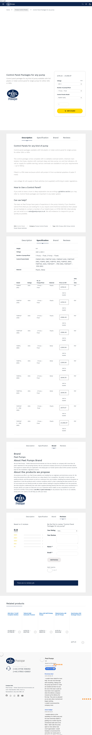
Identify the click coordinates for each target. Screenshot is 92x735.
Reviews (66, 138)
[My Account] (86, 4)
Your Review (51, 535)
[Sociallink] (7, 695)
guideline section (64, 191)
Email (49, 552)
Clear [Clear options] (81, 80)
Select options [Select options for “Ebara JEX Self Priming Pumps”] (51, 632)
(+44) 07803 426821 (22, 671)
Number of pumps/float (64, 87)
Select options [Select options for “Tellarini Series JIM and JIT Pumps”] (67, 632)
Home (8, 9)
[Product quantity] (63, 104)
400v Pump (66, 226)
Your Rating (51, 530)
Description (27, 138)
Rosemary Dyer (49, 674)
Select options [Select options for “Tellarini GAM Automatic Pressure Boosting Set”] (35, 632)
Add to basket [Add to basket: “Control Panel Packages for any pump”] (64, 294)
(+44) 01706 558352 (21, 669)
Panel (19, 228)
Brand (55, 138)
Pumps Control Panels (21, 9)
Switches (24, 228)
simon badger (49, 709)
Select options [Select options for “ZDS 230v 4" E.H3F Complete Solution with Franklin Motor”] (19, 632)
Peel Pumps (49, 658)
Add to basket (71, 111)
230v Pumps (59, 226)
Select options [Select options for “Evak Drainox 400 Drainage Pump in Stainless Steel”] (82, 642)
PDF (75, 406)
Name (50, 547)
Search (83, 4)
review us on (50, 668)
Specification (43, 138)
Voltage (59, 80)
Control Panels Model (63, 94)
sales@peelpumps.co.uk (36, 211)
